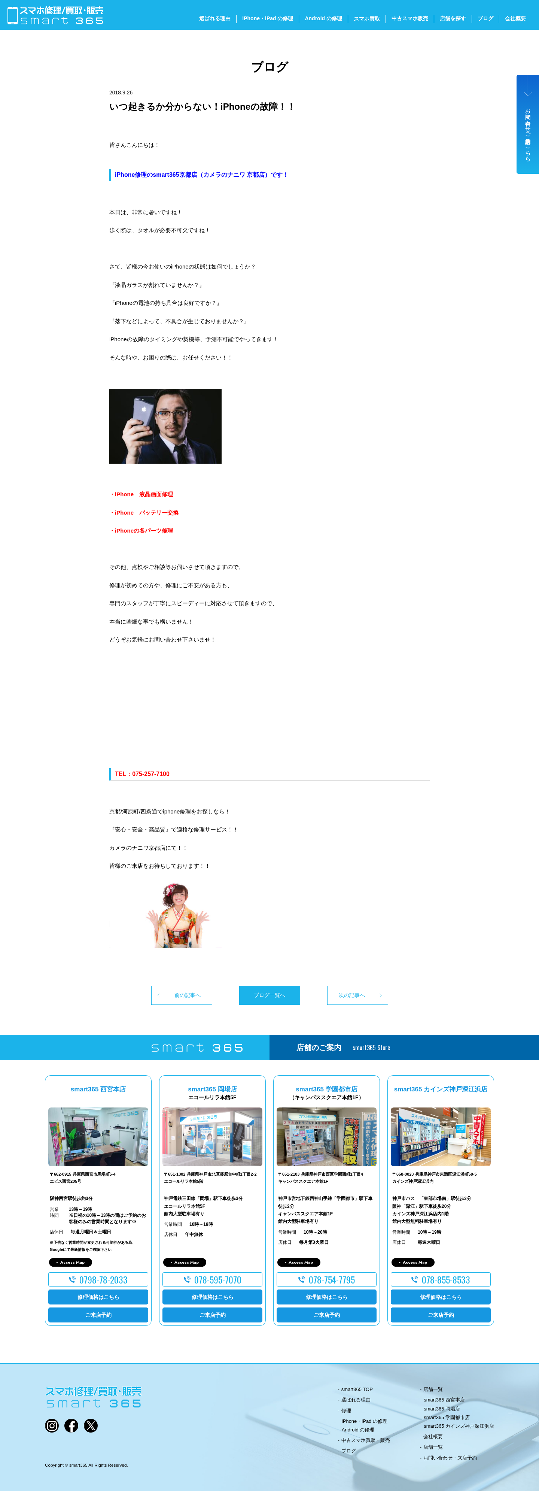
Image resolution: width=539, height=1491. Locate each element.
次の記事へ (352, 995)
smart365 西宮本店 (444, 1400)
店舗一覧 (433, 1389)
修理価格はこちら (98, 1297)
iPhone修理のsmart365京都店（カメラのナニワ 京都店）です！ (202, 175)
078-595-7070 (217, 1279)
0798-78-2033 (103, 1279)
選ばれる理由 (215, 18)
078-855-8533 (446, 1279)
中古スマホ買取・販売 (365, 1440)
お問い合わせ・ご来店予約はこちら (528, 132)
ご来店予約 (98, 1315)
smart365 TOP (357, 1389)
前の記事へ (187, 995)
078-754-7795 (332, 1279)
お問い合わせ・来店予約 (450, 1458)
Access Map (72, 1262)
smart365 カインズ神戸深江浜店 (459, 1426)
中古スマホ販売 (410, 18)
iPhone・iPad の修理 (267, 18)
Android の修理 (323, 18)
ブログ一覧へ (269, 995)
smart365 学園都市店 (447, 1417)
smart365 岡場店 (442, 1409)
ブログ (485, 18)
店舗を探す (453, 18)
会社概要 (515, 18)
